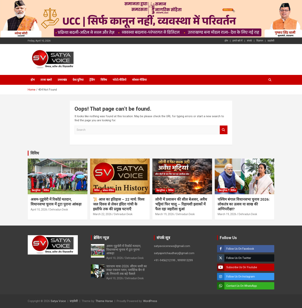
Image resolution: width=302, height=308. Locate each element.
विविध (104, 79)
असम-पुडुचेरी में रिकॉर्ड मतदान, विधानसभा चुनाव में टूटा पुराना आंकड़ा (56, 201)
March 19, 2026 (164, 214)
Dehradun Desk (58, 209)
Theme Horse (104, 301)
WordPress (150, 301)
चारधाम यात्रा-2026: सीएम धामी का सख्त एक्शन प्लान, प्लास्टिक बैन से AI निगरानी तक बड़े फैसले (126, 269)
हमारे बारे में (237, 40)
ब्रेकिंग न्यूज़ (101, 237)
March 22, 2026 (102, 214)
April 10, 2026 (39, 209)
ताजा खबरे (46, 79)
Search (223, 130)
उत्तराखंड (62, 79)
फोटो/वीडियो (119, 79)
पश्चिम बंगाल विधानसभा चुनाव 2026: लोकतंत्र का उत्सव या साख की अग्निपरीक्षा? (244, 204)
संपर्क (249, 40)
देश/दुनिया (78, 79)
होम (226, 40)
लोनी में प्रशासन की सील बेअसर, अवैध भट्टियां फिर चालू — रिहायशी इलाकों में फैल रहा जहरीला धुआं (181, 204)
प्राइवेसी (271, 40)
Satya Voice (58, 301)
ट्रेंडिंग (92, 79)
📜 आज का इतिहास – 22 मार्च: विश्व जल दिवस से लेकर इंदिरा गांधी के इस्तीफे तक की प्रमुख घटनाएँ (118, 204)
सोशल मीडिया (139, 79)
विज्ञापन (259, 40)
